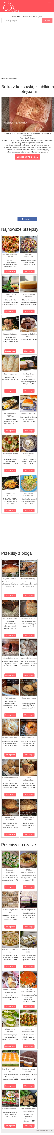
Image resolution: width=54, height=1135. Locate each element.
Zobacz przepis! (10, 271)
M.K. (52, 1130)
